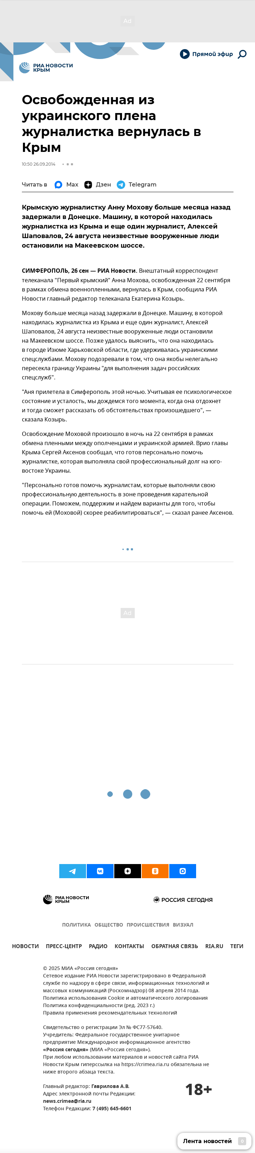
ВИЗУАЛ (183, 925)
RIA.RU (214, 947)
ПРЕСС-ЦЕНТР (64, 947)
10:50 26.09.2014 (38, 164)
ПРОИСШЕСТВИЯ (148, 925)
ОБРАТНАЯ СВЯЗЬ (174, 947)
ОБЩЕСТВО (109, 925)
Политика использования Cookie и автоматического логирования (125, 998)
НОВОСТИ (25, 947)
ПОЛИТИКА (76, 925)
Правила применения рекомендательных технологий (110, 1013)
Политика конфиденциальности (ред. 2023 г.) (98, 1006)
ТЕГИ (236, 947)
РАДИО (98, 947)
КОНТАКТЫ (129, 947)
